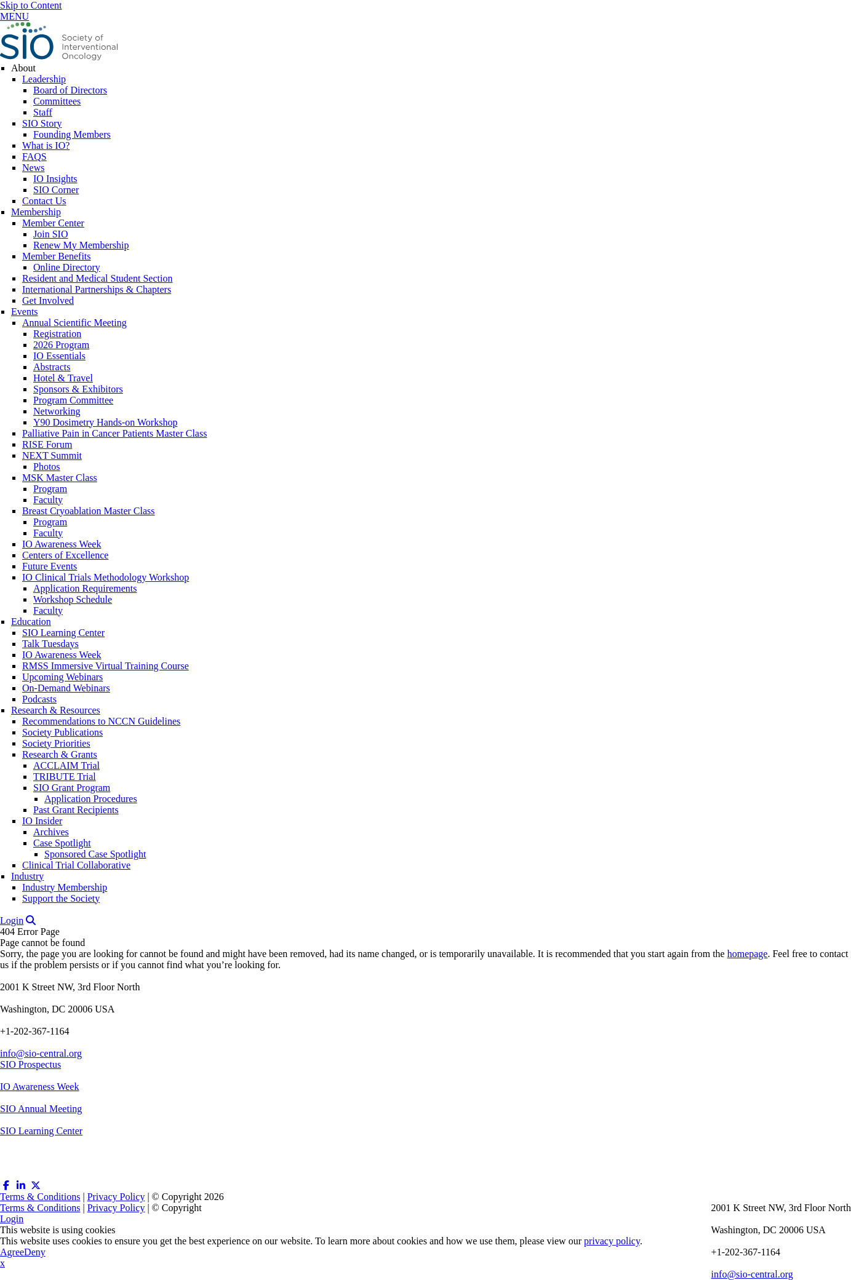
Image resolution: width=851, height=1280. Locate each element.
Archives (51, 832)
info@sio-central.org (41, 1053)
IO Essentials (59, 356)
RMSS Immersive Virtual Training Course (105, 666)
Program (50, 488)
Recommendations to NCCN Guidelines (101, 721)
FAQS (34, 156)
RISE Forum (47, 444)
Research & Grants (59, 754)
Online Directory (66, 267)
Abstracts (51, 367)
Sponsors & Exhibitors (78, 389)
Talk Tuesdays (50, 643)
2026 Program (61, 345)
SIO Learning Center (63, 632)
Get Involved (48, 300)
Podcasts (39, 699)
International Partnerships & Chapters (96, 289)
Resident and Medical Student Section (97, 278)
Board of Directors (70, 90)
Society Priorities (56, 743)
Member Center (53, 223)
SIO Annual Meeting (41, 1108)
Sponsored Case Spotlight (95, 854)
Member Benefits (56, 256)
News (33, 167)
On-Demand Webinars (66, 688)
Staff (42, 112)
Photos (46, 466)
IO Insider (42, 821)
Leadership (44, 79)
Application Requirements (85, 588)
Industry (27, 876)
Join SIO (50, 234)
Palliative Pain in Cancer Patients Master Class (114, 433)
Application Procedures (90, 798)
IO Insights (55, 178)
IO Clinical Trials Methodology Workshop (105, 577)
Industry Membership (64, 887)
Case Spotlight (62, 843)
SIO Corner (56, 190)
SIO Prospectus (30, 1064)
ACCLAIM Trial (66, 765)
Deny (35, 1252)
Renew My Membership (81, 245)
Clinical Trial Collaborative (76, 865)
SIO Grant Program (71, 787)
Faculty (48, 500)
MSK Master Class (59, 477)
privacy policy (612, 1241)
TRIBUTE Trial (64, 776)
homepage (747, 953)
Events (24, 311)
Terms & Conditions (40, 1196)
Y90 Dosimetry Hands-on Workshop (105, 422)
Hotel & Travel (63, 378)
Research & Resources (55, 710)
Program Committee (73, 400)
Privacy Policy (116, 1196)
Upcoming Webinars (62, 677)
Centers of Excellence (65, 555)
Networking (56, 411)
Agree (12, 1252)
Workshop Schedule (72, 599)
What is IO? (46, 145)
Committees (57, 101)
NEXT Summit (52, 455)
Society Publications (62, 732)
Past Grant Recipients (76, 810)
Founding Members (72, 134)
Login (11, 920)
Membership (36, 212)
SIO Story (42, 123)
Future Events (49, 566)
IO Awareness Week (61, 544)
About (23, 68)
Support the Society (61, 898)
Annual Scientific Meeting (74, 322)
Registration (57, 333)
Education (31, 621)
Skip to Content (31, 5)
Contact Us (44, 201)
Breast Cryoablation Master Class (88, 511)
